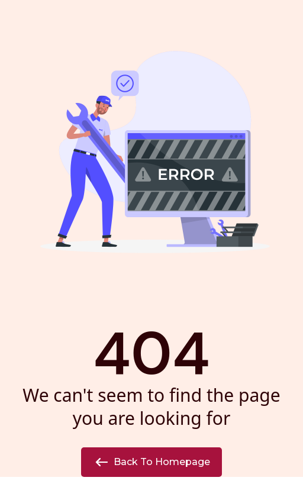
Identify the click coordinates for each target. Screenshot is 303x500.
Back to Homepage (151, 462)
